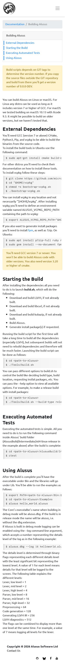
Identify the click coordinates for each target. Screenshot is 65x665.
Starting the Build (17, 48)
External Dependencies (20, 43)
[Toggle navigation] (57, 8)
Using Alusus (14, 58)
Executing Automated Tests (23, 53)
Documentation (14, 24)
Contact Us (13, 650)
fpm (30, 230)
